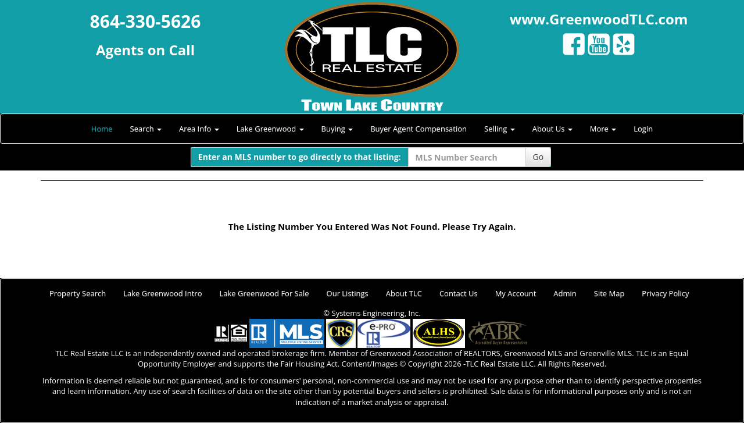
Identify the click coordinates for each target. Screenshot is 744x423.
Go (538, 156)
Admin (564, 293)
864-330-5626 (145, 21)
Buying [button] (337, 128)
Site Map (609, 293)
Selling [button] (499, 128)
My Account (515, 293)
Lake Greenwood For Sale (264, 293)
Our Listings (348, 293)
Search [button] (146, 128)
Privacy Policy (665, 293)
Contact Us (458, 293)
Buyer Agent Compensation (418, 128)
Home (102, 128)
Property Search (77, 293)
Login (643, 128)
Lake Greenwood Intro (162, 293)
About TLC (404, 293)
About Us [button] (552, 128)
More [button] (603, 128)
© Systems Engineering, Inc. (371, 313)
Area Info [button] (199, 128)
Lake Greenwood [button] (270, 128)
